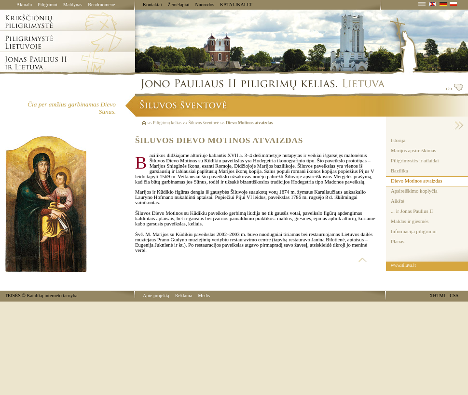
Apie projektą (156, 295)
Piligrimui (47, 4)
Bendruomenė (101, 4)
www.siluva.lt (403, 265)
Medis (204, 295)
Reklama (184, 295)
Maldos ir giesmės (409, 221)
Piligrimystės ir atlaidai (415, 160)
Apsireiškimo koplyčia (414, 191)
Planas (397, 241)
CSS (454, 295)
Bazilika (399, 170)
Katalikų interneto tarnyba (52, 295)
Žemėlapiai (178, 4)
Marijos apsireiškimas (413, 150)
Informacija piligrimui (414, 231)
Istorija (398, 140)
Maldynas (72, 4)
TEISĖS (13, 295)
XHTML (437, 295)
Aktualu (24, 4)
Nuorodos (204, 4)
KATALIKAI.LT (236, 4)
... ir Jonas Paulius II (412, 211)
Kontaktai (152, 4)
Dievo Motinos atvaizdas (416, 181)
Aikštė (397, 201)
